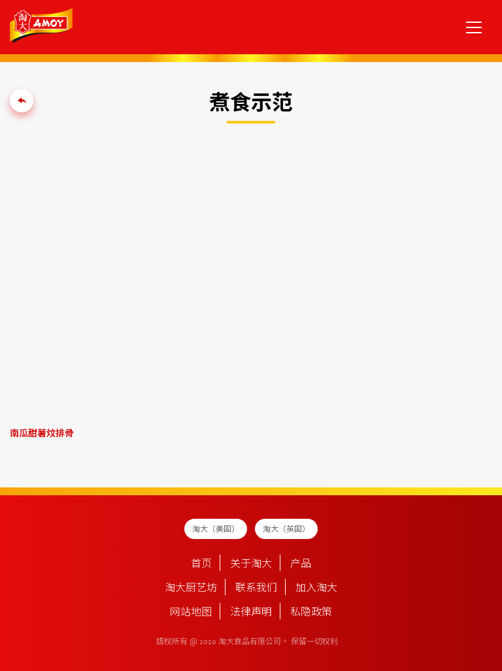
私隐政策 (311, 613)
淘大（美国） (215, 530)
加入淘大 (316, 588)
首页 (201, 564)
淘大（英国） (286, 530)
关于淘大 (251, 564)
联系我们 (256, 588)
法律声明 (251, 613)
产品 (300, 564)
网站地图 (191, 613)
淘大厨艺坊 (191, 588)
